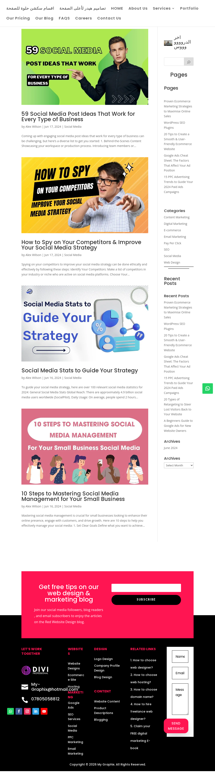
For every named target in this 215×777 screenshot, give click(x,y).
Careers (83, 19)
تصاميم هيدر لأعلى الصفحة (82, 9)
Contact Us (109, 19)
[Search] (189, 61)
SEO (166, 249)
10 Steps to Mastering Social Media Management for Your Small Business (73, 496)
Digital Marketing (175, 224)
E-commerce (172, 230)
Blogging (101, 720)
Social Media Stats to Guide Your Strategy (79, 370)
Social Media (72, 127)
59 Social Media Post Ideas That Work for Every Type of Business (78, 116)
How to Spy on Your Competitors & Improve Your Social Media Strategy (81, 244)
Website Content (107, 701)
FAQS (64, 19)
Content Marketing (177, 217)
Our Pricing (18, 19)
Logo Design (103, 659)
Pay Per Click (172, 243)
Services (162, 9)
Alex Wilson (33, 127)
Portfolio (189, 9)
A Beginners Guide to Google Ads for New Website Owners (178, 426)
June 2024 (170, 448)
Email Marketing (175, 237)
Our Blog (44, 19)
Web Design (172, 262)
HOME (117, 9)
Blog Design (103, 677)
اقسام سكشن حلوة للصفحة (30, 9)
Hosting (74, 686)
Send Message (176, 726)
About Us (138, 9)
